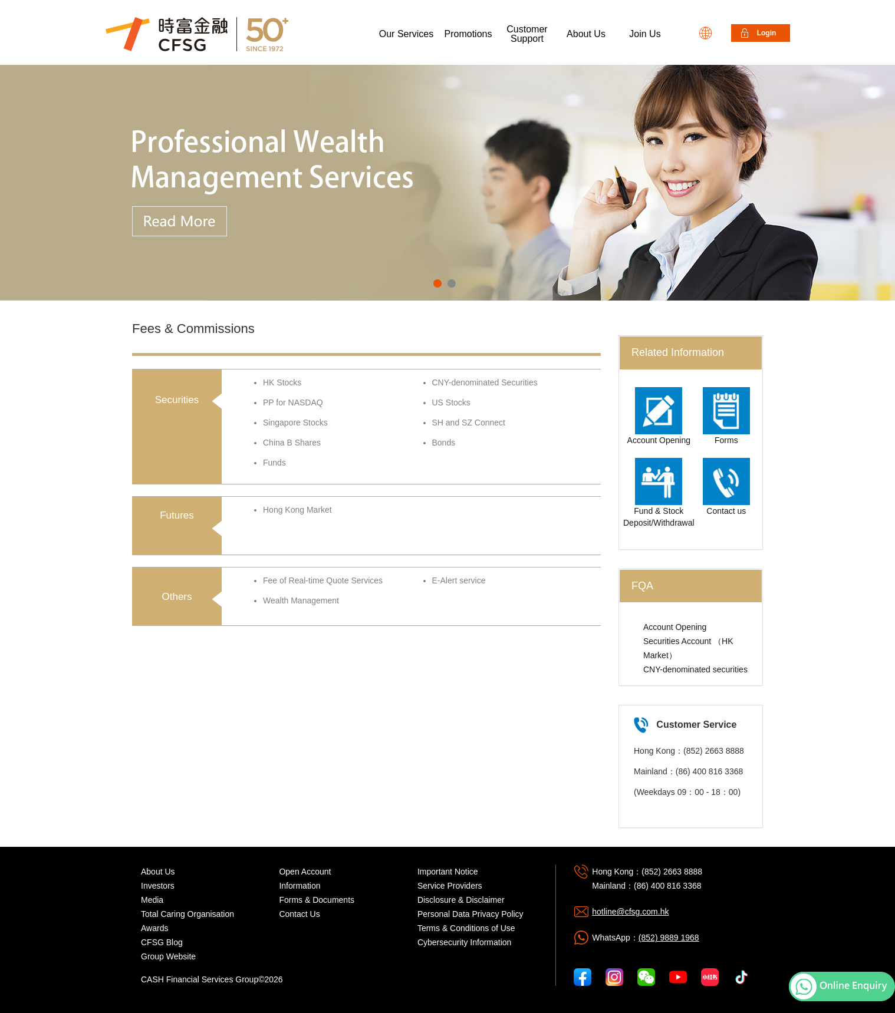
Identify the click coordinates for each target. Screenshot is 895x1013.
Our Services (406, 34)
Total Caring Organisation (187, 914)
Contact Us (299, 914)
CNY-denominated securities (695, 669)
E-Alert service (459, 580)
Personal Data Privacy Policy (470, 914)
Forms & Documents (316, 900)
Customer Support (526, 34)
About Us (586, 34)
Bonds (444, 442)
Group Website (168, 956)
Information (299, 885)
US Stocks (451, 402)
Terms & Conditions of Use (466, 928)
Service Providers (449, 885)
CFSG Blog (162, 942)
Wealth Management (301, 600)
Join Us (644, 34)
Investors (158, 885)
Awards (154, 928)
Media (152, 900)
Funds (274, 462)
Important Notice (447, 871)
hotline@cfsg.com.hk (630, 911)
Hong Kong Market (297, 509)
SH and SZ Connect (469, 422)
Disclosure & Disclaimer (461, 900)
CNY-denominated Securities (485, 382)
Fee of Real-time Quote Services (323, 580)
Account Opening (674, 627)
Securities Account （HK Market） (688, 648)
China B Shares (292, 442)
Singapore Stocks (295, 422)
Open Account (305, 871)
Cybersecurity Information (464, 942)
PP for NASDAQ (293, 402)
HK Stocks (282, 382)
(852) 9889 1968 (669, 937)
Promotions (468, 34)
